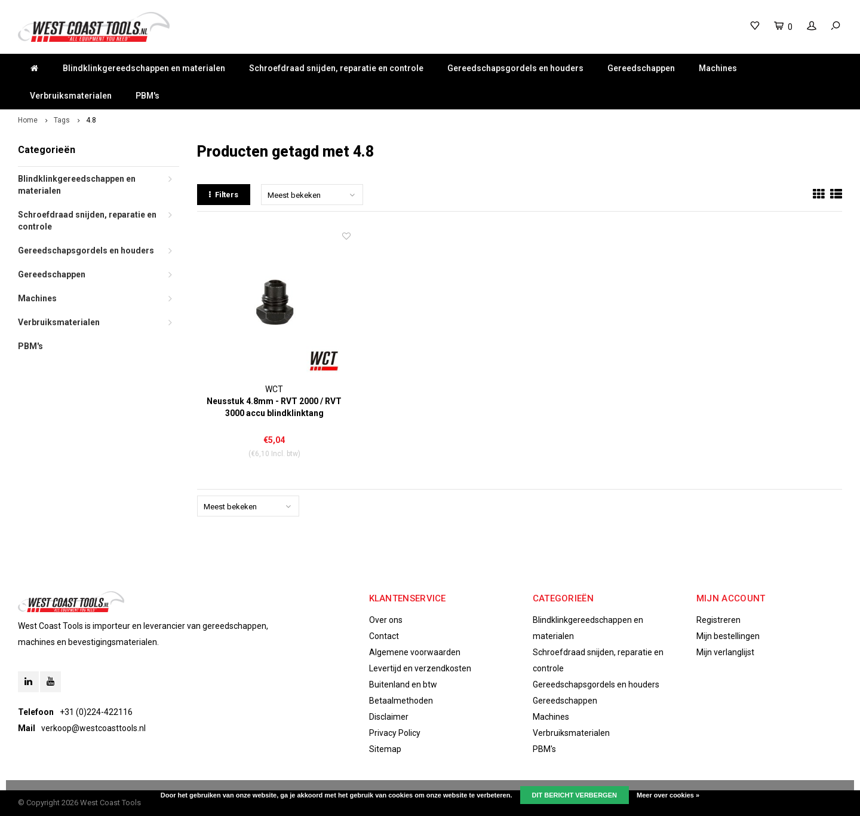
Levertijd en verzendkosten (420, 668)
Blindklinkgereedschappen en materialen (144, 68)
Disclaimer (388, 717)
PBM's (147, 95)
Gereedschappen (641, 68)
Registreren (718, 620)
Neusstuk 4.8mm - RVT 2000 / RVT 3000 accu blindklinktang (274, 407)
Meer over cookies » (668, 795)
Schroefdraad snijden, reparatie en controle (336, 68)
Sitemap (385, 749)
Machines (718, 68)
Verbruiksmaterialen (71, 95)
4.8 (91, 120)
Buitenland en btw (403, 684)
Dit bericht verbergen (574, 795)
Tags (62, 120)
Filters (223, 194)
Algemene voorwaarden (414, 652)
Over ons (386, 620)
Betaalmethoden (401, 700)
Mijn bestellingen (728, 636)
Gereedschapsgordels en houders (515, 68)
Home (28, 120)
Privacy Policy (394, 733)
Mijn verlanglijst (725, 652)
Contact (384, 636)
